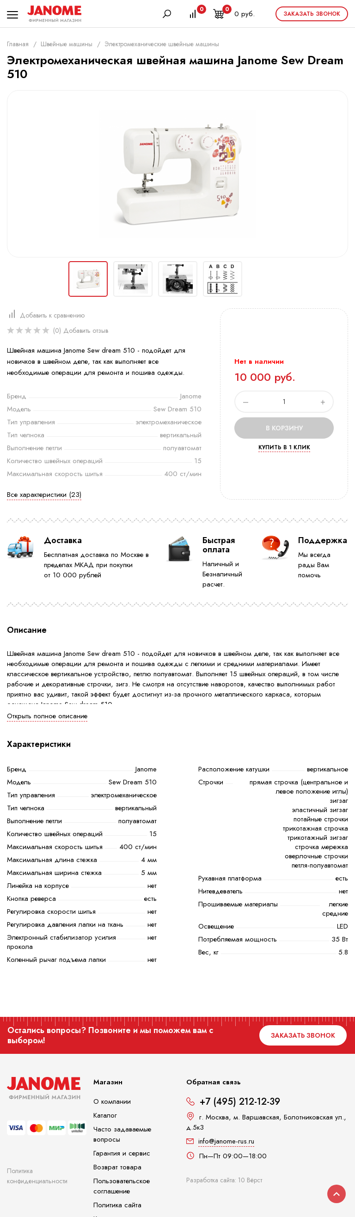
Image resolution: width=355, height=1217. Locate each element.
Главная (18, 44)
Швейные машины (66, 44)
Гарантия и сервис (121, 1153)
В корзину (284, 428)
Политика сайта (117, 1205)
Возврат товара (117, 1167)
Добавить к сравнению (52, 315)
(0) (57, 330)
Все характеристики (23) (44, 494)
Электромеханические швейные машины (161, 44)
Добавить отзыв (85, 330)
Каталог (105, 1115)
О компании (112, 1101)
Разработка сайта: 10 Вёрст (224, 1180)
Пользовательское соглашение (121, 1186)
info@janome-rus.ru (226, 1141)
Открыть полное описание (47, 716)
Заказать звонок (311, 14)
